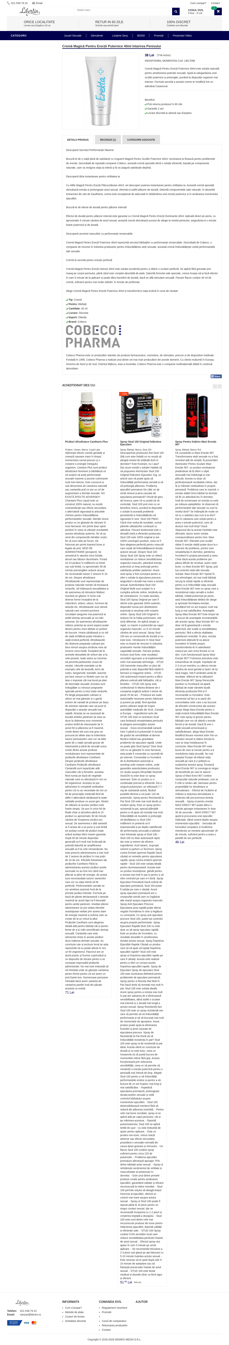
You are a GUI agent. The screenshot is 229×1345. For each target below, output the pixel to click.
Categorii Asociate (141, 139)
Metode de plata (74, 1312)
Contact (215, 3)
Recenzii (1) (108, 139)
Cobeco (82, 321)
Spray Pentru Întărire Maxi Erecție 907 (195, 443)
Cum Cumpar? (73, 1307)
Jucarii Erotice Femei (27, 158)
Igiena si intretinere (26, 130)
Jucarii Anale (22, 153)
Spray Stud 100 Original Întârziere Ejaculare (140, 443)
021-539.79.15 (17, 3)
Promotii (18, 186)
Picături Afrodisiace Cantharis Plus (86, 441)
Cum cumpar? (198, 3)
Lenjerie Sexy (22, 136)
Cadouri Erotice (24, 169)
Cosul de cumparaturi (114, 1321)
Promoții (158, 35)
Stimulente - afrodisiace (30, 42)
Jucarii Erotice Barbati (29, 114)
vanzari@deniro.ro (30, 1314)
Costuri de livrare (75, 1316)
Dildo (16, 141)
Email (37, 3)
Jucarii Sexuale (72, 35)
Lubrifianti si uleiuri (27, 125)
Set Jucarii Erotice (26, 175)
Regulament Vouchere (114, 1307)
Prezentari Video (24, 191)
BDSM (15, 147)
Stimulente (97, 35)
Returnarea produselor (115, 1325)
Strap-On (18, 164)
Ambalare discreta (75, 1321)
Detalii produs (78, 139)
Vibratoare (20, 119)
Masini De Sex (21, 180)
